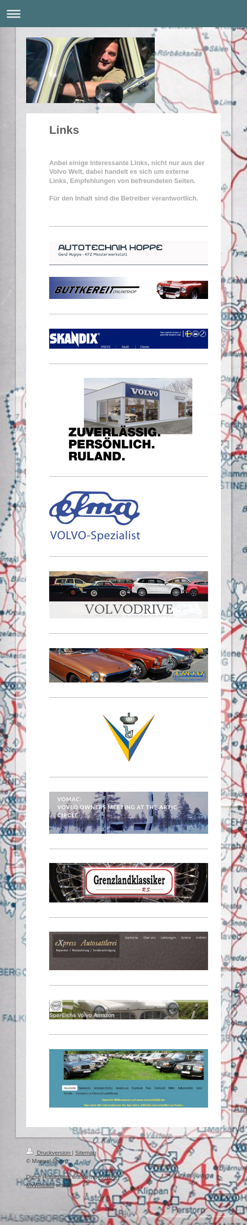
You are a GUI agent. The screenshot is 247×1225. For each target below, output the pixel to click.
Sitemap (85, 1153)
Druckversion (49, 1153)
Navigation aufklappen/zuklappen (123, 14)
